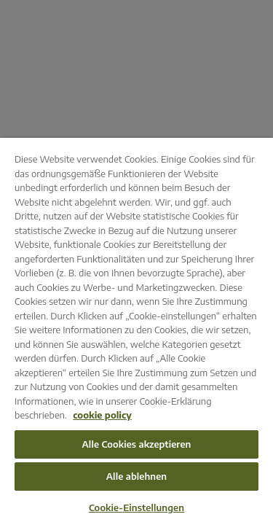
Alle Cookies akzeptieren (136, 444)
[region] (136, 331)
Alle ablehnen (136, 476)
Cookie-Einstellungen (136, 507)
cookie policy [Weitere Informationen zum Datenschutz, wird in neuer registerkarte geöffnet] (102, 415)
